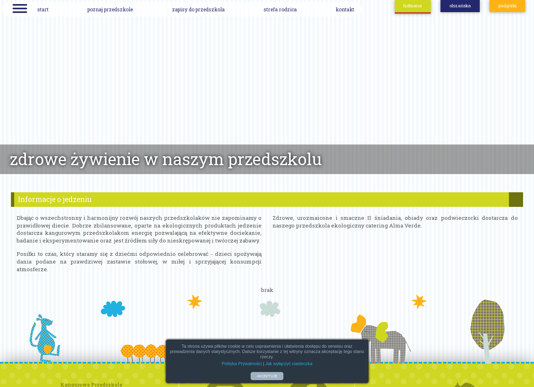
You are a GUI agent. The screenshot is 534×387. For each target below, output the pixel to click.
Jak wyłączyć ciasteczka (288, 363)
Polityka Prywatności (241, 363)
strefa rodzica (280, 9)
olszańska (460, 6)
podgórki (507, 6)
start (43, 9)
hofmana (412, 6)
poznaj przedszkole (110, 9)
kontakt (345, 9)
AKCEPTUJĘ (267, 376)
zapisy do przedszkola (198, 9)
